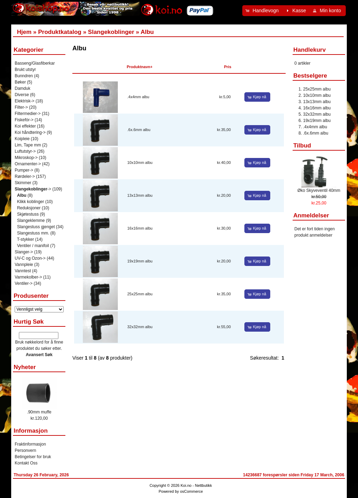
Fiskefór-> (24, 119)
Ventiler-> (24, 283)
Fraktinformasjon (30, 444)
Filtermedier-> (28, 113)
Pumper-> (24, 170)
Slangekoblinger (111, 32)
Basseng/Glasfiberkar (35, 63)
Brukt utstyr (25, 69)
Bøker (20, 82)
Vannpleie (24, 264)
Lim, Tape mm (28, 145)
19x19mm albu (139, 261)
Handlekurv (309, 49)
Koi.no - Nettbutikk (196, 485)
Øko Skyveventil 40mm (319, 190)
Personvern (25, 450)
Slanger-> (24, 252)
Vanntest (23, 270)
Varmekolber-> (28, 277)
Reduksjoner (29, 207)
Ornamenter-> (28, 163)
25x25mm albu (139, 294)
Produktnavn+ (140, 67)
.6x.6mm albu (138, 130)
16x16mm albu (139, 228)
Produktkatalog (59, 32)
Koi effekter (25, 126)
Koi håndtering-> (30, 132)
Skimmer (23, 182)
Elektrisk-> (24, 101)
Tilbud (302, 145)
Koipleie (22, 138)
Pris (227, 67)
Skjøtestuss (28, 214)
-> (33, 189)
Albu (147, 32)
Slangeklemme (31, 220)
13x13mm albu (139, 195)
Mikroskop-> (26, 157)
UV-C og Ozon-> (30, 258)
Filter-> (21, 107)
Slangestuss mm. (33, 233)
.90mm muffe (39, 412)
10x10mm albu (139, 162)
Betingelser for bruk (33, 456)
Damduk (22, 88)
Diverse (22, 94)
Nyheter (25, 367)
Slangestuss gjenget (36, 226)
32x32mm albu (139, 327)
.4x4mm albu (138, 97)
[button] (263, 10)
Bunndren (24, 75)
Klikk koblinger (30, 201)
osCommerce (191, 491)
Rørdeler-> (25, 176)
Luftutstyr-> (25, 151)
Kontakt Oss (26, 463)
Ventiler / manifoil (33, 245)
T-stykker (25, 239)
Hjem (24, 32)
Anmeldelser (311, 215)
